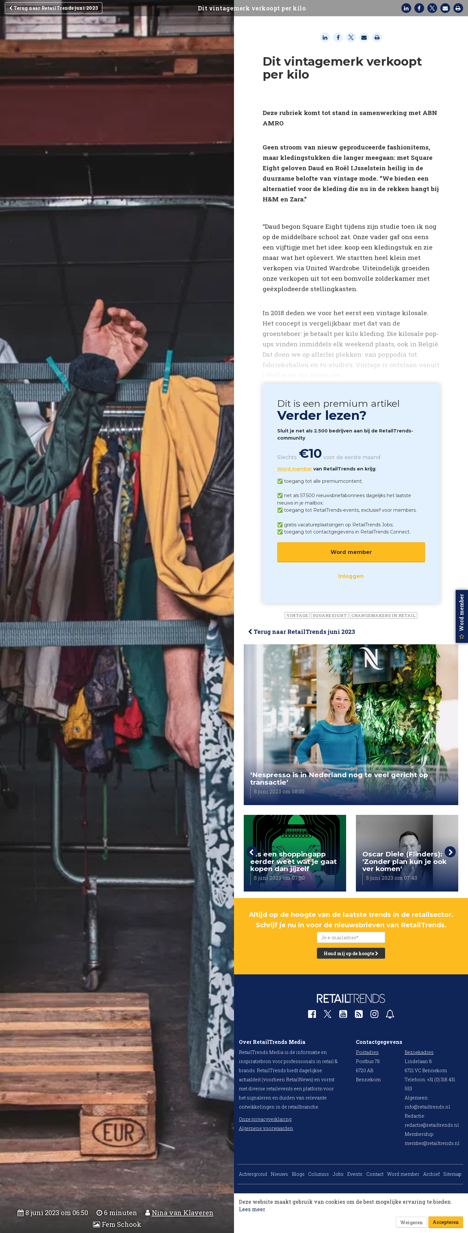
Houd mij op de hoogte (351, 953)
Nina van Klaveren (183, 1212)
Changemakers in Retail (383, 615)
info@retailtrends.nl (427, 1107)
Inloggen (351, 576)
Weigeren (411, 1222)
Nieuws (279, 1174)
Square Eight (330, 615)
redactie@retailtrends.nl (432, 1125)
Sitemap (452, 1174)
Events (354, 1174)
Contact (375, 1174)
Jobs (338, 1174)
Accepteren (446, 1222)
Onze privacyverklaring (265, 1119)
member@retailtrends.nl (432, 1143)
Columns (318, 1174)
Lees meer (252, 1209)
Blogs (298, 1174)
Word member (294, 469)
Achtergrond (253, 1174)
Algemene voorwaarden (266, 1128)
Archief (431, 1174)
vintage (297, 615)
